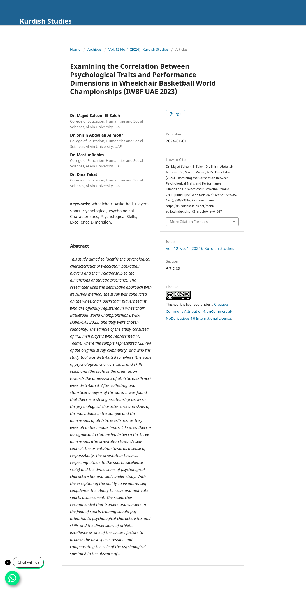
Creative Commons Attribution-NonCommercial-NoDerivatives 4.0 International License (199, 311)
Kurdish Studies (46, 21)
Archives (94, 49)
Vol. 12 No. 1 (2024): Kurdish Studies (138, 49)
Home (75, 49)
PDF (177, 114)
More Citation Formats (189, 221)
